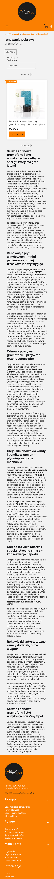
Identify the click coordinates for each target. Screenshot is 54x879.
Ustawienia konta (13, 860)
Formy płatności (12, 810)
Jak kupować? (11, 829)
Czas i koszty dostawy (15, 813)
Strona (23, 74)
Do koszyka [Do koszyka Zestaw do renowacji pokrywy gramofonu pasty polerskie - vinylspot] (17, 134)
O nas (7, 873)
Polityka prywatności (14, 832)
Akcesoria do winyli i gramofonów (35, 34)
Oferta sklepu (11, 816)
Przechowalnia (11, 857)
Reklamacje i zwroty (14, 838)
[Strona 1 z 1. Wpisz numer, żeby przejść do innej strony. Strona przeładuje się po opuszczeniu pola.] (28, 74)
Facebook (9, 876)
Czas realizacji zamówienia (17, 807)
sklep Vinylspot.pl (12, 34)
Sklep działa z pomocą (18, 793)
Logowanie (10, 851)
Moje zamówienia (13, 854)
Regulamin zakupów (14, 835)
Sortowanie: (12, 60)
